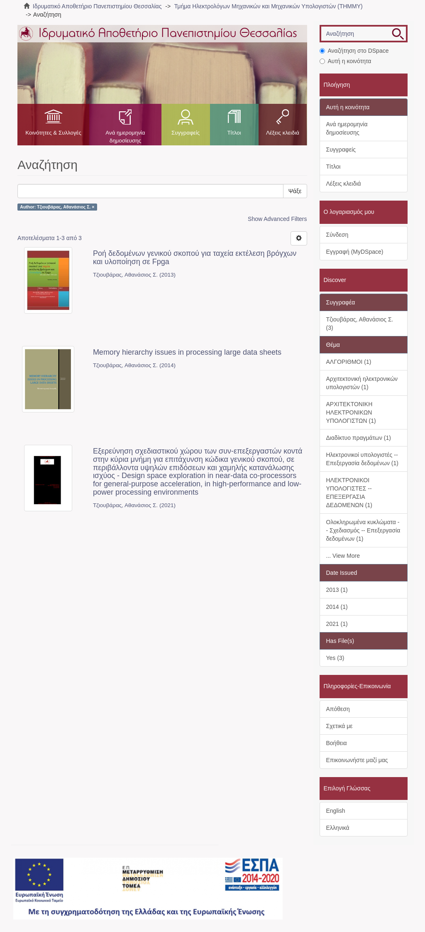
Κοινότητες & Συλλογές (53, 133)
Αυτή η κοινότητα (345, 61)
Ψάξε (295, 191)
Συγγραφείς (185, 133)
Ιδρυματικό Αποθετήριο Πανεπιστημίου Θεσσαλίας (97, 6)
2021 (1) (337, 624)
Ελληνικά (337, 827)
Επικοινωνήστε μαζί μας (357, 760)
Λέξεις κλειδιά (282, 133)
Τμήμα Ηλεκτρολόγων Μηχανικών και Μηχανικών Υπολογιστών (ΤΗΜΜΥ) (268, 6)
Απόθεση (338, 709)
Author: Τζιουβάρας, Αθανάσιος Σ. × (57, 206)
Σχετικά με (339, 726)
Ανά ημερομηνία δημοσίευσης (125, 137)
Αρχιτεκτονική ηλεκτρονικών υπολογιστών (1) (362, 382)
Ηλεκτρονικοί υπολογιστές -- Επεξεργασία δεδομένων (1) (362, 458)
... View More (343, 555)
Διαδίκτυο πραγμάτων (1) (358, 437)
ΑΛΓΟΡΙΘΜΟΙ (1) (348, 361)
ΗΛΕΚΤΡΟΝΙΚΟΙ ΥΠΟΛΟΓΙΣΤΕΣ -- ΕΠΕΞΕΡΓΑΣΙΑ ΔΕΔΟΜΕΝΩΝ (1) (349, 492)
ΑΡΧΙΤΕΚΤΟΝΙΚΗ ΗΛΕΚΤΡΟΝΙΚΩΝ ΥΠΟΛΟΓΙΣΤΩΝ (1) (351, 412)
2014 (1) (337, 606)
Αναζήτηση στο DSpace (354, 50)
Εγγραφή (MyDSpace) (354, 251)
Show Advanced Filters (277, 219)
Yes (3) (335, 658)
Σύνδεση (337, 234)
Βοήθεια (336, 743)
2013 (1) (337, 589)
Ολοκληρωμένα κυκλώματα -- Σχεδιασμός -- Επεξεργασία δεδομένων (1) (363, 530)
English (335, 810)
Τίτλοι (234, 133)
